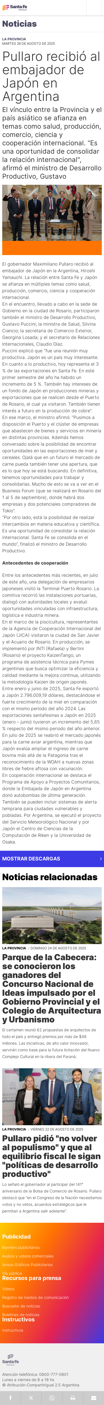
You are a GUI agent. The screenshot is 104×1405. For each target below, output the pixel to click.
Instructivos (12, 1330)
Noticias (19, 24)
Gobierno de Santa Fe (14, 8)
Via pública (12, 1273)
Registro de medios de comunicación (35, 1297)
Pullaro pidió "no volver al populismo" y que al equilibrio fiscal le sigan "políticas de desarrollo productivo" (51, 1156)
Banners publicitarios (21, 1247)
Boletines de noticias (20, 1315)
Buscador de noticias (21, 1306)
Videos (8, 1289)
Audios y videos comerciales (28, 1256)
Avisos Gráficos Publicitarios (27, 1265)
